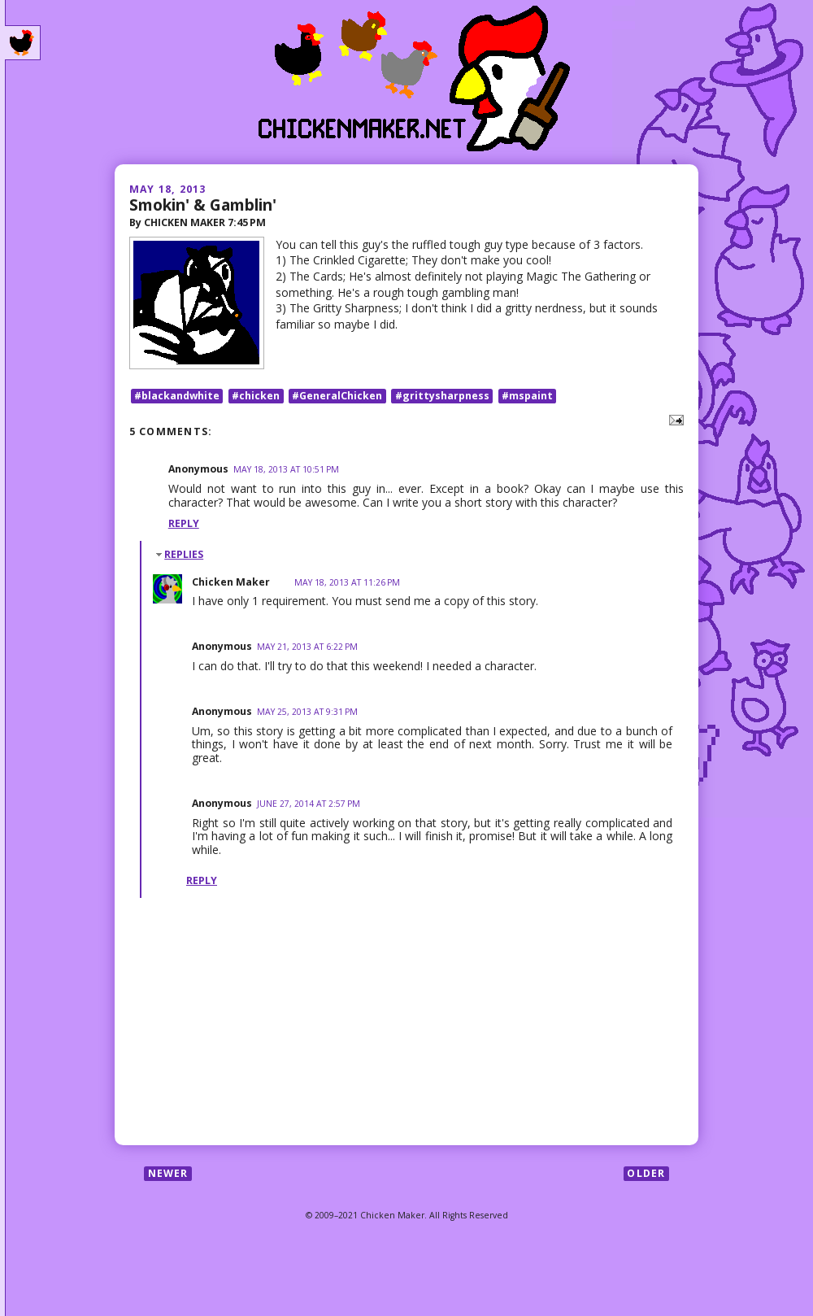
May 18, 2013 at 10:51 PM (286, 469)
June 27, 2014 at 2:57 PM (308, 803)
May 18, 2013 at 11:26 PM (347, 582)
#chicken (256, 396)
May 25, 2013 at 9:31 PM (307, 711)
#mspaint (527, 396)
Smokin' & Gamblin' (202, 205)
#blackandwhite (177, 396)
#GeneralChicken (337, 396)
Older (646, 1173)
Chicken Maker (231, 582)
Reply (183, 523)
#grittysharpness (442, 396)
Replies (183, 554)
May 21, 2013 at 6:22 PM (307, 646)
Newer (168, 1173)
